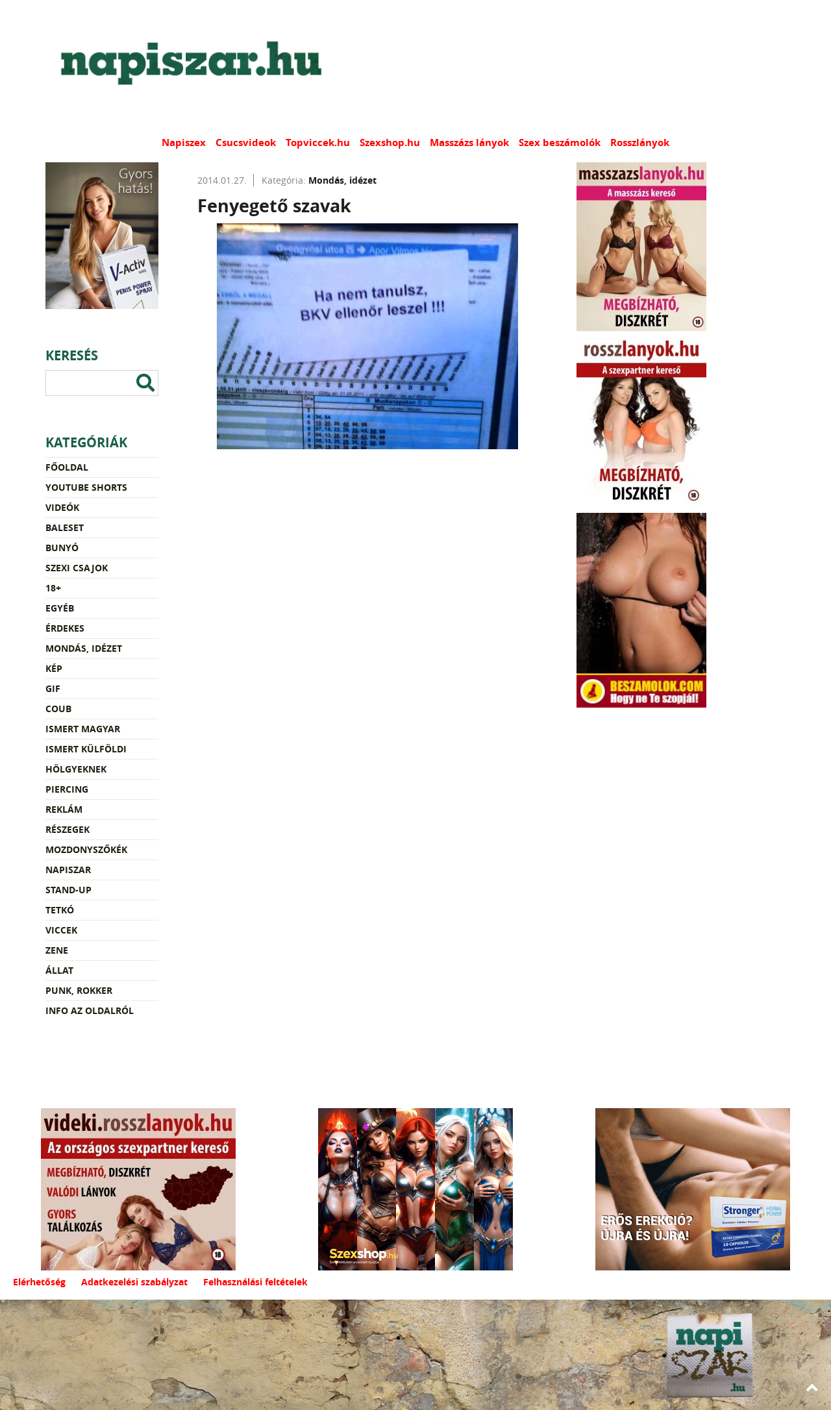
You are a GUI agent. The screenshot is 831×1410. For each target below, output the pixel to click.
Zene (56, 950)
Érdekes (64, 628)
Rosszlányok (639, 142)
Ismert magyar (82, 729)
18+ (53, 588)
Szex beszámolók (560, 142)
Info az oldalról (89, 1010)
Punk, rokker (78, 990)
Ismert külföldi (86, 749)
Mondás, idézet (83, 648)
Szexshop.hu (390, 142)
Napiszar (68, 869)
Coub (58, 708)
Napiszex (184, 142)
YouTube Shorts (86, 487)
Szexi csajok (76, 568)
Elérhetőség (39, 1282)
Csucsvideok (246, 142)
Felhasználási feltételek (255, 1282)
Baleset (64, 527)
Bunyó (62, 547)
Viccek (61, 930)
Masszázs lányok (469, 142)
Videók (62, 507)
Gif (52, 688)
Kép (53, 668)
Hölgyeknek (75, 769)
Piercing (66, 789)
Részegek (67, 829)
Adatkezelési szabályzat (134, 1282)
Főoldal (66, 467)
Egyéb (59, 608)
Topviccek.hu (318, 142)
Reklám (63, 809)
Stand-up (68, 890)
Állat (59, 970)
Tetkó (59, 910)
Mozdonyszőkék (86, 849)
